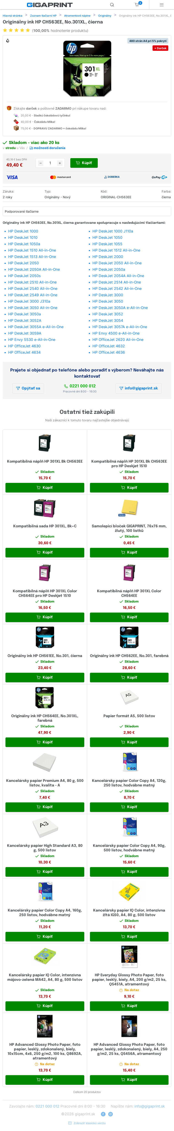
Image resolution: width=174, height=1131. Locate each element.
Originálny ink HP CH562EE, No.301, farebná (129, 656)
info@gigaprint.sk (138, 389)
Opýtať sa (28, 389)
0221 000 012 (80, 387)
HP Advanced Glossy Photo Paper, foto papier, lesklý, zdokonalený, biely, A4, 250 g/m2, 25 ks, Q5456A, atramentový (129, 1049)
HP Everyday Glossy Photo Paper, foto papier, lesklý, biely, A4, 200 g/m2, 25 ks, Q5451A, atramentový (129, 980)
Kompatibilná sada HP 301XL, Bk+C (44, 527)
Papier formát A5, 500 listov (129, 717)
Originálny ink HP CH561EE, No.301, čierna (45, 656)
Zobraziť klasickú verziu (87, 1123)
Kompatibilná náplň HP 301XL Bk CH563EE (45, 462)
